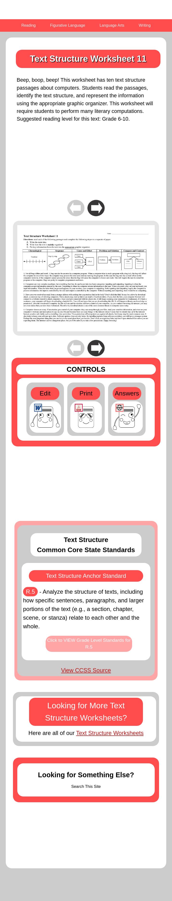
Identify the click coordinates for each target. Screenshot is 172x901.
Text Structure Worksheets (110, 733)
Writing (145, 25)
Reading (28, 25)
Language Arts (111, 25)
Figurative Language (67, 25)
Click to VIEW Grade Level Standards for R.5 (89, 644)
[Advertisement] (86, 165)
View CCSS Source (86, 670)
